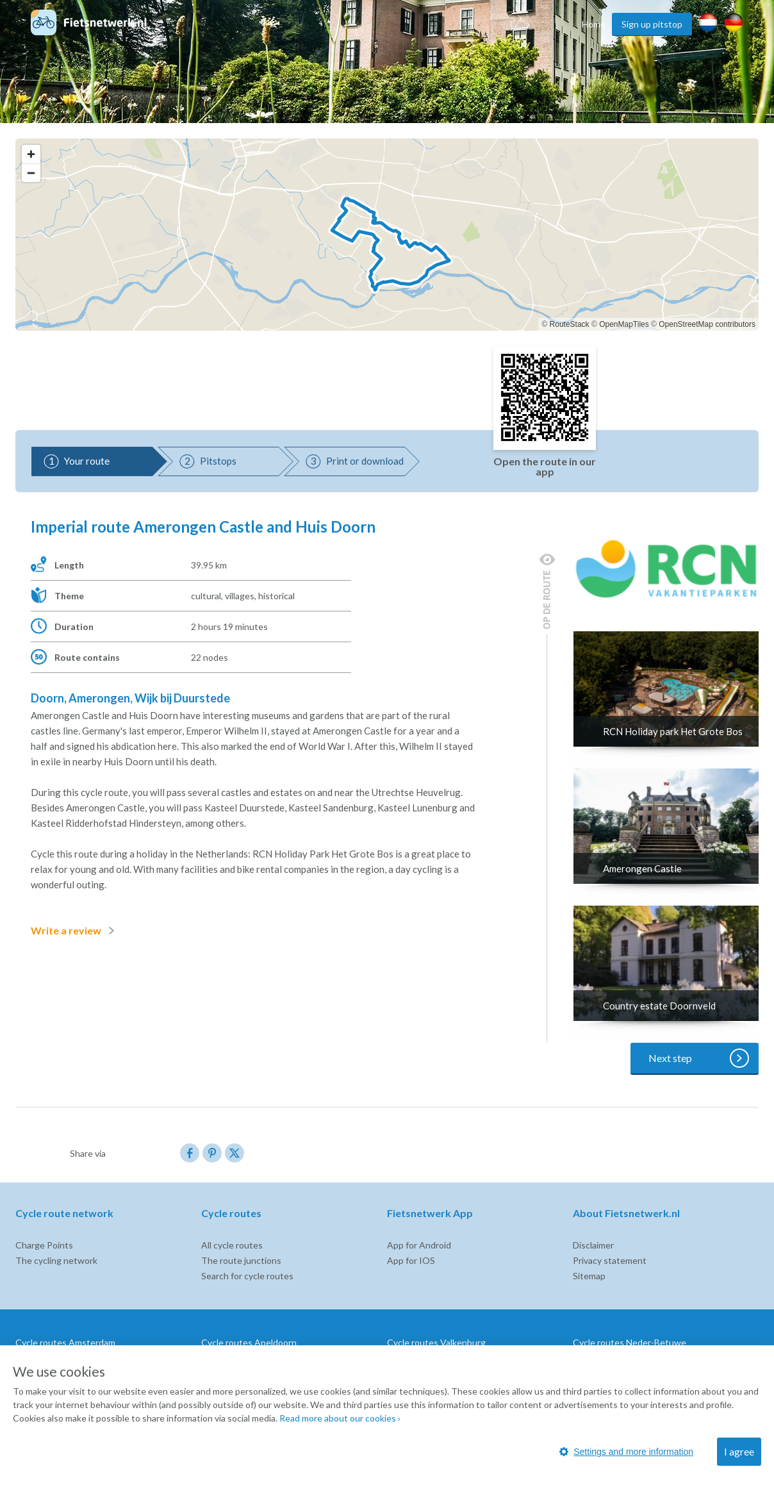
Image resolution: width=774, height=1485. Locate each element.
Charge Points (44, 1245)
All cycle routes (232, 1245)
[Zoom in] (31, 154)
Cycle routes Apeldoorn (249, 1342)
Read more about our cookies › (339, 1418)
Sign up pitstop (652, 24)
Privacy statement (609, 1260)
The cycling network (56, 1260)
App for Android (419, 1245)
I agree (739, 1451)
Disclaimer (593, 1245)
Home (593, 24)
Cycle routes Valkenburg (436, 1342)
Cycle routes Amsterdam (65, 1342)
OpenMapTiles (624, 324)
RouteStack (569, 324)
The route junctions (241, 1260)
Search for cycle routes (247, 1275)
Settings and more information (626, 1452)
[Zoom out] (31, 172)
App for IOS (411, 1260)
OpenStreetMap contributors (707, 324)
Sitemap (589, 1275)
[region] (387, 234)
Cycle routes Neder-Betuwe (629, 1342)
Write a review (75, 930)
